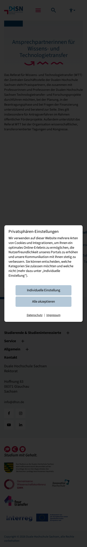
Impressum (53, 315)
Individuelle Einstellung (43, 290)
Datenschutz (34, 315)
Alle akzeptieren (43, 301)
